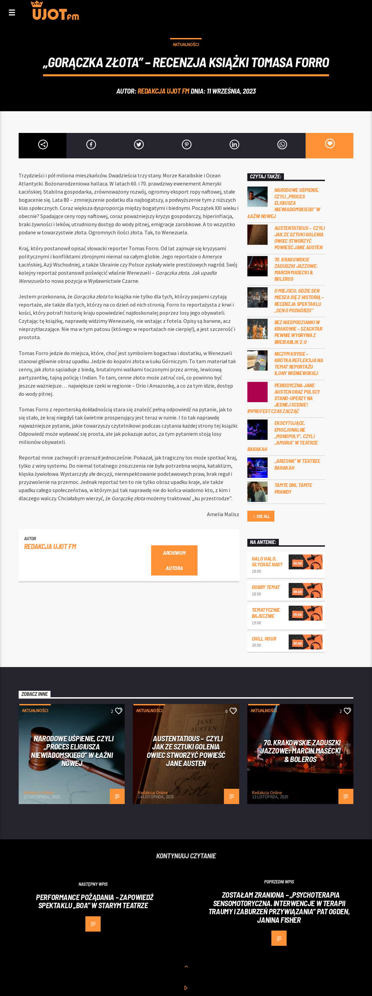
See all (261, 516)
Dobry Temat (266, 587)
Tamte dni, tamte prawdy (293, 488)
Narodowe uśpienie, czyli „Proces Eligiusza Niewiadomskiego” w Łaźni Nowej (283, 203)
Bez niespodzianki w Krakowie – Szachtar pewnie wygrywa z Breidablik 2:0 (298, 332)
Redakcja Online (39, 793)
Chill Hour (264, 638)
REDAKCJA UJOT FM (163, 90)
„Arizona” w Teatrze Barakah (297, 463)
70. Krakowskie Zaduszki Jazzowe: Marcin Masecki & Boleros (296, 269)
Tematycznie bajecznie (266, 612)
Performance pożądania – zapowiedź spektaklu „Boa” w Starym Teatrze (94, 901)
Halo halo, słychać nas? (267, 561)
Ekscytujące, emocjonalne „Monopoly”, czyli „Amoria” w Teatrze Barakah (282, 435)
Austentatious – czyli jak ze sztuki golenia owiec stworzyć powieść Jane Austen (299, 237)
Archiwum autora (174, 560)
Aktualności (186, 44)
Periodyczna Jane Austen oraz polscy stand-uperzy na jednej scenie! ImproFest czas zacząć (283, 398)
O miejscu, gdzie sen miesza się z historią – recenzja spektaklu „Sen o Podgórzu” (299, 300)
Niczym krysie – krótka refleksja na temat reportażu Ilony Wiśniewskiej (298, 363)
